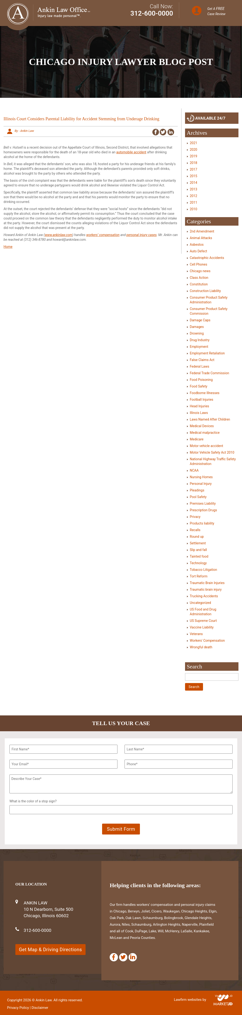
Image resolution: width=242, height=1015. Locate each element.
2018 (193, 163)
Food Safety (198, 386)
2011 (193, 202)
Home (8, 247)
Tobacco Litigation (203, 570)
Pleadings (197, 490)
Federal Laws (199, 366)
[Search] (211, 677)
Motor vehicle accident (206, 446)
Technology (198, 563)
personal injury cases (141, 235)
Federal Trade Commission (209, 373)
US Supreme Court (203, 621)
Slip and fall (198, 550)
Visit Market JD (224, 996)
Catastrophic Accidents (207, 258)
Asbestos (197, 244)
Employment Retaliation (207, 353)
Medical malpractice (205, 432)
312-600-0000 (151, 13)
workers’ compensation (103, 235)
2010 (193, 209)
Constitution (199, 284)
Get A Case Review (216, 11)
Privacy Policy (18, 1008)
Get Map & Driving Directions (50, 949)
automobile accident (131, 152)
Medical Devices (202, 426)
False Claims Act (202, 360)
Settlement (198, 543)
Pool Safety (198, 497)
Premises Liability (203, 503)
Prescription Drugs (203, 510)
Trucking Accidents (204, 596)
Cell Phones (198, 264)
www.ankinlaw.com (58, 235)
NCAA (194, 470)
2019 (193, 156)
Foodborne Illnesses (205, 393)
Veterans (196, 634)
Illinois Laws (199, 413)
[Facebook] (114, 957)
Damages (197, 327)
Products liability (202, 523)
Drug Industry (199, 340)
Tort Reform (198, 576)
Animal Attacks (201, 238)
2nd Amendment (202, 231)
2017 (193, 169)
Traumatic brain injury (206, 589)
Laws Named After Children (210, 419)
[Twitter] (123, 957)
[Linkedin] (133, 957)
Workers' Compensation (207, 640)
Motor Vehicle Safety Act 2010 (212, 452)
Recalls (195, 530)
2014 (193, 183)
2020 (193, 149)
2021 (193, 143)
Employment (199, 346)
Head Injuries (199, 406)
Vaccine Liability (202, 627)
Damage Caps (200, 320)
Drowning (197, 333)
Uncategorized (200, 603)
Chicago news (200, 271)
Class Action (199, 278)
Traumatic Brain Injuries (207, 583)
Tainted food (199, 556)
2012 (193, 196)
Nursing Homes (201, 477)
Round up (197, 536)
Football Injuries (201, 399)
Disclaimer (39, 1008)
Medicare (196, 439)
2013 (193, 189)
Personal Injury (201, 484)
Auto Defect (198, 251)
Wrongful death (201, 647)
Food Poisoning (201, 380)
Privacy (195, 517)
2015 (193, 176)
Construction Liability (205, 291)
